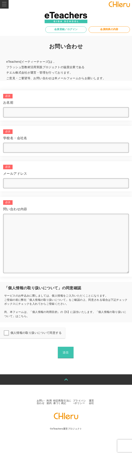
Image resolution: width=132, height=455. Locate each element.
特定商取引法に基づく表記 (62, 402)
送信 (66, 352)
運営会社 (91, 402)
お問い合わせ (40, 402)
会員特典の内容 (109, 29)
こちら (22, 316)
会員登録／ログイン (66, 29)
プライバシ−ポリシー (79, 402)
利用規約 (49, 402)
